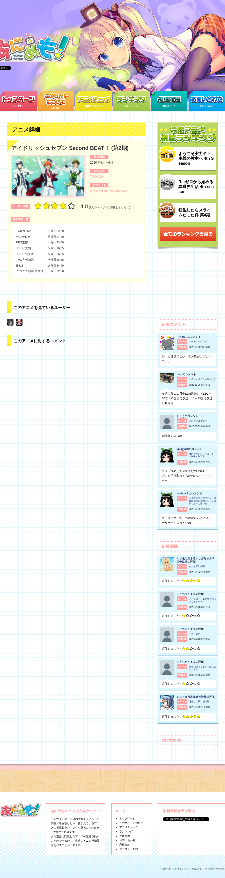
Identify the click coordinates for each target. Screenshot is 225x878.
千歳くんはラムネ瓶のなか (202, 379)
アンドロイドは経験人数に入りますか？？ (202, 600)
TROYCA (96, 176)
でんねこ (182, 336)
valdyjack (183, 449)
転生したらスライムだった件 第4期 (194, 212)
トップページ (127, 818)
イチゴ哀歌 (194, 633)
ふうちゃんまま (186, 594)
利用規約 (124, 844)
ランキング (126, 831)
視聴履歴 (124, 836)
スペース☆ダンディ (199, 341)
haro (179, 374)
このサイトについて (131, 823)
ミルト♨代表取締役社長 (191, 696)
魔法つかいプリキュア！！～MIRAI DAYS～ (202, 455)
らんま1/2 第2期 (197, 566)
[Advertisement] (188, 286)
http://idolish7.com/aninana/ (109, 191)
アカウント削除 (128, 849)
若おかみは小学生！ (199, 421)
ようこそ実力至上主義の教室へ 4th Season (196, 158)
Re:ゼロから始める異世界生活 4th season (196, 187)
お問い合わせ (127, 840)
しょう (181, 416)
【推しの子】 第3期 (199, 701)
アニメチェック (128, 827)
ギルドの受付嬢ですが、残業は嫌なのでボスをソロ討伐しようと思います (202, 501)
